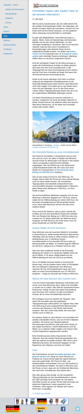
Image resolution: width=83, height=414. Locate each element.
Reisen (6, 31)
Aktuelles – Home (11, 5)
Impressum (8, 54)
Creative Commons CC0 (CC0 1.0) (45, 147)
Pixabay (56, 145)
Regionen (9, 18)
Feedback (8, 49)
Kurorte (8, 23)
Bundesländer (11, 14)
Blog (5, 36)
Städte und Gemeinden (14, 9)
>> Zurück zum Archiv (41, 393)
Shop (6, 27)
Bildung (7, 40)
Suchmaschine (10, 45)
